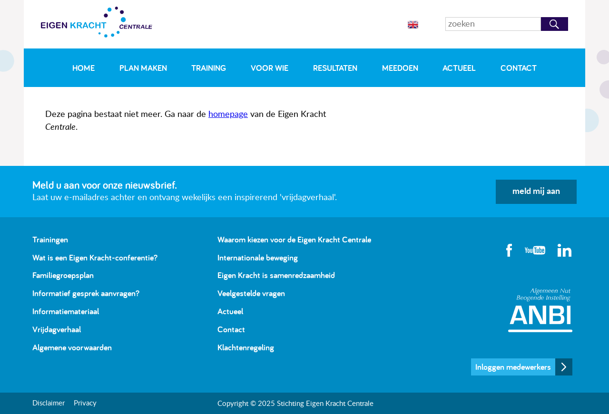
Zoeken (554, 24)
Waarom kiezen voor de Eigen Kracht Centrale (294, 239)
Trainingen (50, 239)
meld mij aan (536, 191)
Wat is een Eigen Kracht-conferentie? (94, 257)
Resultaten (335, 67)
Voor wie (269, 67)
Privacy (85, 403)
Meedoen (400, 67)
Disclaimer (48, 403)
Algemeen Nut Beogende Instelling (540, 310)
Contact (519, 67)
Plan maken (143, 67)
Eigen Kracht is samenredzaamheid (276, 275)
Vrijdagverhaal (56, 329)
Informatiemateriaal (65, 311)
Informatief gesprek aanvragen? (85, 293)
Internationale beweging (257, 257)
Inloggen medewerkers (513, 366)
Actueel (459, 67)
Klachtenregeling (245, 347)
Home (83, 67)
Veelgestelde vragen (251, 293)
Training (208, 67)
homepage (228, 114)
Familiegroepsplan (63, 275)
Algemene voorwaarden (72, 347)
